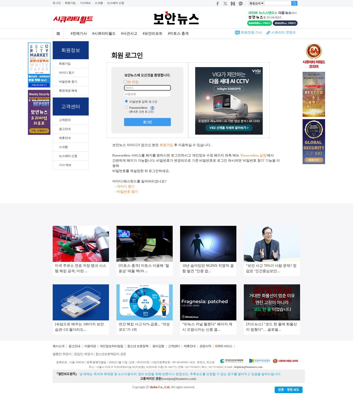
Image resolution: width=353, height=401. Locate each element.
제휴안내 (65, 138)
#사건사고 (129, 33)
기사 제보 (65, 165)
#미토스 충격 (178, 33)
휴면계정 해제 (68, 90)
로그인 (57, 3)
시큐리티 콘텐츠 (283, 32)
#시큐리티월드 (104, 33)
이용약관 (90, 346)
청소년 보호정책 (137, 346)
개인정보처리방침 (111, 346)
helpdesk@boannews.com (248, 367)
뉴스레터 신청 (115, 3)
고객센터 (174, 346)
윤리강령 (158, 346)
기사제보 (85, 3)
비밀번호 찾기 (68, 81)
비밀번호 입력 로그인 (141, 101)
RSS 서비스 (225, 346)
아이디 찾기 (66, 72)
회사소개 (58, 346)
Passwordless (136, 107)
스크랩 (99, 3)
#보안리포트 (153, 33)
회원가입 (70, 3)
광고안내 (65, 129)
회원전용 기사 (251, 32)
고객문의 (65, 120)
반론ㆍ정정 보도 (288, 390)
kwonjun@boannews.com (178, 379)
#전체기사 (79, 33)
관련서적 (205, 346)
